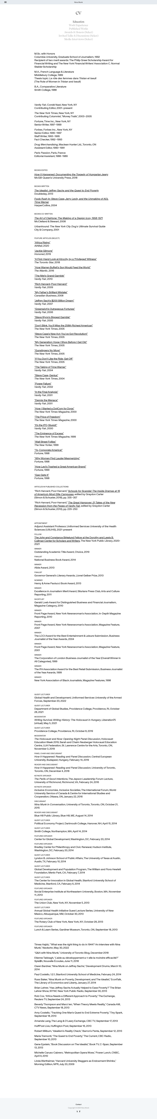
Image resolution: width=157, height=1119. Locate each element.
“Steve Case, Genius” (46, 375)
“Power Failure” (42, 383)
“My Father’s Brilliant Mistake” (51, 292)
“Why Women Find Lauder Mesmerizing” (57, 458)
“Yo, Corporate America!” (48, 450)
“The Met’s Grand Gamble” (49, 275)
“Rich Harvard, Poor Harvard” (50, 284)
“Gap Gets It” (41, 475)
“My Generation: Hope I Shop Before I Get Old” (60, 342)
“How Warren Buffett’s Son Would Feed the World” (62, 267)
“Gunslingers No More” (47, 350)
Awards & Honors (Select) (78, 32)
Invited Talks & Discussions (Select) (78, 35)
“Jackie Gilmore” (43, 250)
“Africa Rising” (42, 242)
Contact (79, 1104)
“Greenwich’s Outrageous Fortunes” (54, 309)
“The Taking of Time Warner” (50, 367)
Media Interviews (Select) (78, 39)
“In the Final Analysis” (46, 392)
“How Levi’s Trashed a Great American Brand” (60, 466)
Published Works (78, 28)
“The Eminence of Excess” (49, 433)
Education (78, 21)
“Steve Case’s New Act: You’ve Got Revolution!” (61, 333)
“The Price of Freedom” (47, 416)
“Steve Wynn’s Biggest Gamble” (52, 317)
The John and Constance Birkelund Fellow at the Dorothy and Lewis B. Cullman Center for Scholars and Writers (74, 539)
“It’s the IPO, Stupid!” (45, 425)
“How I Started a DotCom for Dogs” (54, 408)
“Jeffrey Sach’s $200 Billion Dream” (54, 300)
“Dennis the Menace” (46, 400)
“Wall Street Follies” (45, 441)
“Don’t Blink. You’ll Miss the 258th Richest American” (63, 325)
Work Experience (78, 25)
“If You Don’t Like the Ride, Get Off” (53, 358)
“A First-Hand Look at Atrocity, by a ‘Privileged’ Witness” (65, 259)
